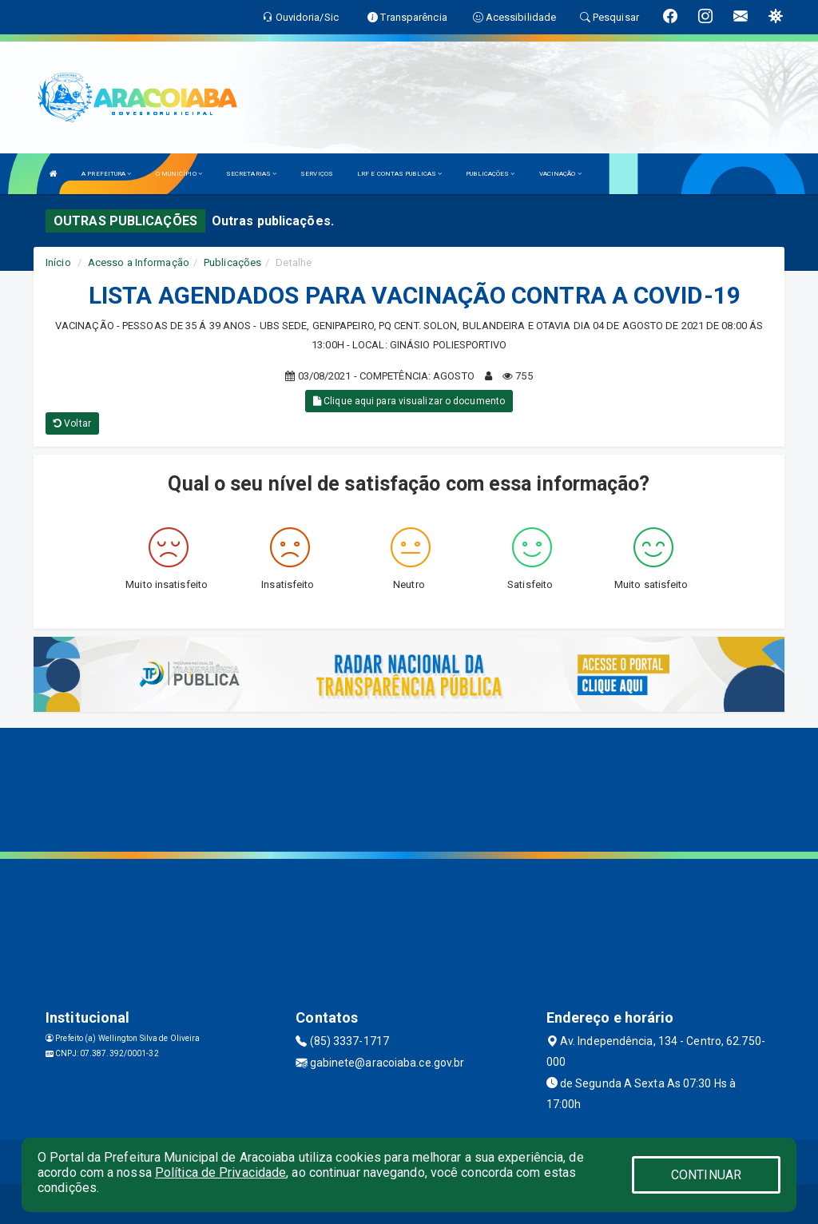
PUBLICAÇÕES (490, 173)
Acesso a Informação (138, 262)
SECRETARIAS (251, 173)
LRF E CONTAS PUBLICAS (399, 173)
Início (58, 262)
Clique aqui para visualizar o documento (409, 401)
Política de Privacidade (220, 1172)
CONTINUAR (706, 1174)
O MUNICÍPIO (179, 173)
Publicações (232, 262)
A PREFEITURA (106, 173)
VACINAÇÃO (560, 173)
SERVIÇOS (316, 173)
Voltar (72, 423)
